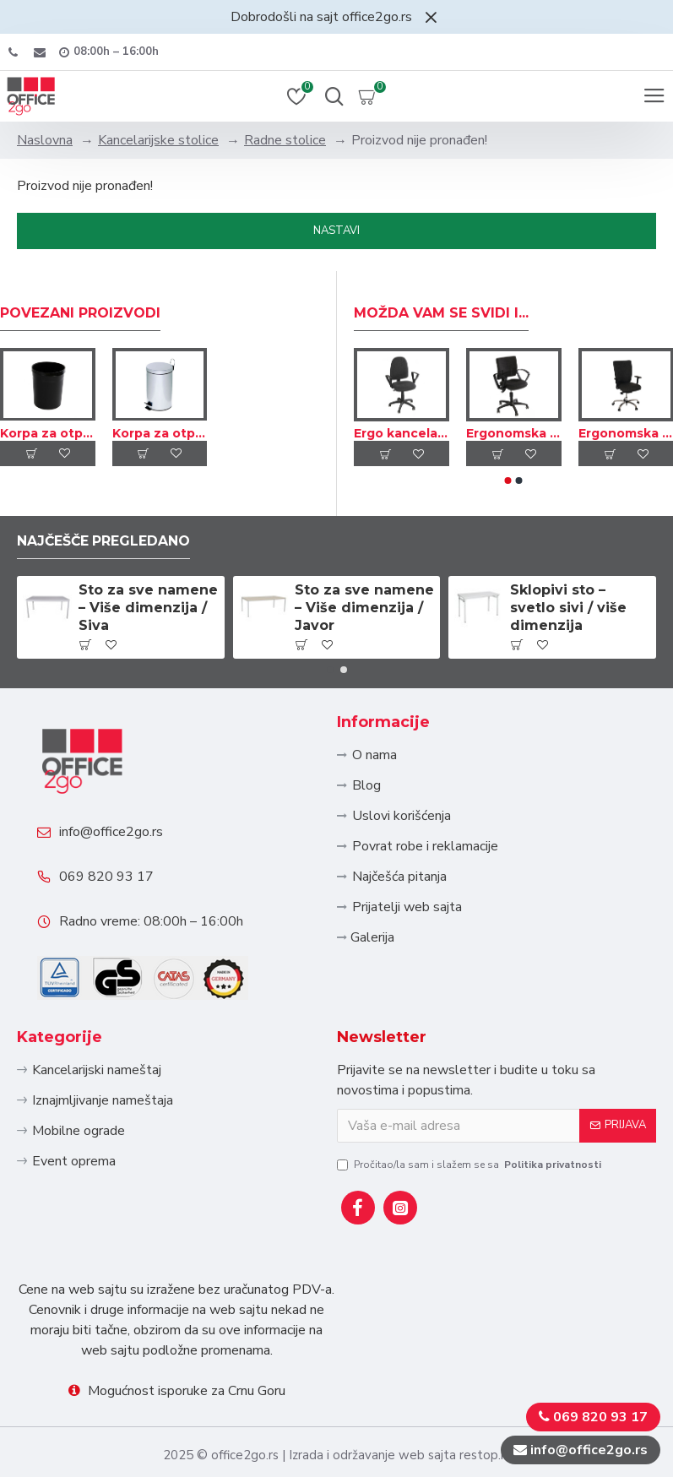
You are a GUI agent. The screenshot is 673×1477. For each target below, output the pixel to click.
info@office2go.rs (112, 828)
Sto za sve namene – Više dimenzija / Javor (364, 602)
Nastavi (336, 230)
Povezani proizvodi (80, 308)
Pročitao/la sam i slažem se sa (470, 1164)
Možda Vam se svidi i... (441, 308)
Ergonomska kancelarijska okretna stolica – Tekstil (514, 428)
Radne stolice (285, 140)
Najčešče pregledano (105, 536)
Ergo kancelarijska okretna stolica (401, 428)
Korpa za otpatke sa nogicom (160, 427)
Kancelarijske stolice (158, 140)
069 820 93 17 (107, 874)
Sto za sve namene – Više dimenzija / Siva (148, 602)
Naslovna (45, 140)
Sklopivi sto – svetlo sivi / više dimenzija (568, 602)
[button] (507, 475)
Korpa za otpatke (47, 427)
